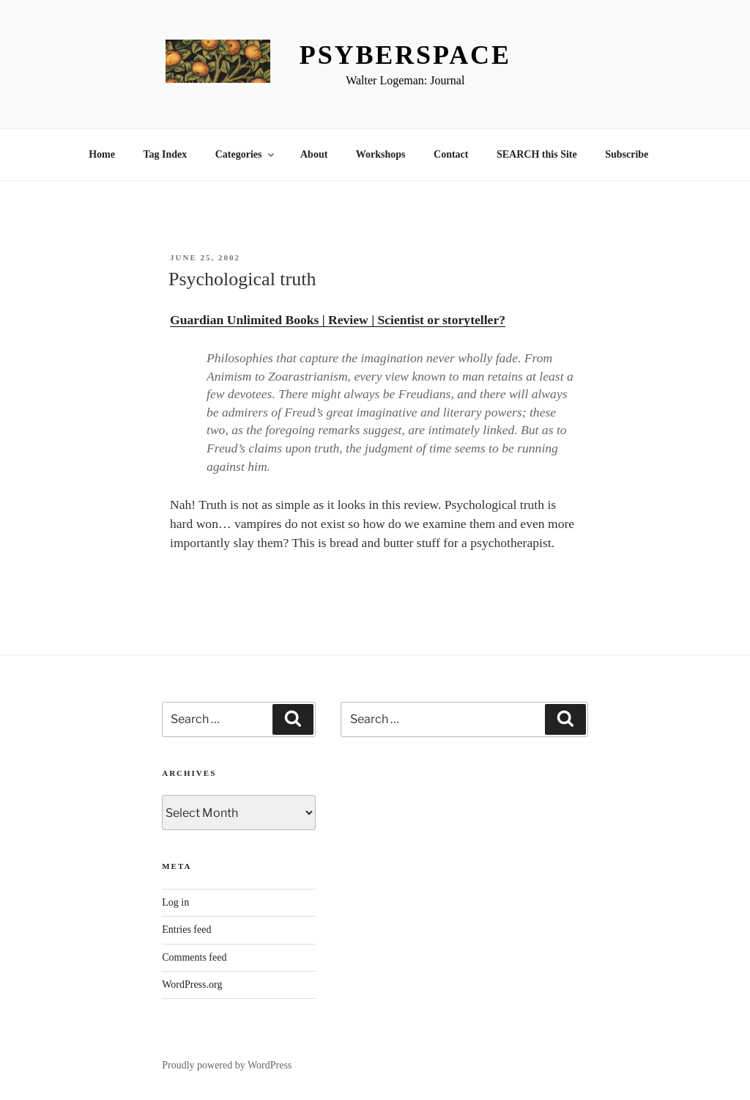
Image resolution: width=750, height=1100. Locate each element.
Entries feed (186, 929)
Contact (451, 154)
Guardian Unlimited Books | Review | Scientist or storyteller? (337, 319)
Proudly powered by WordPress (227, 1065)
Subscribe (626, 154)
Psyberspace (405, 55)
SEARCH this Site (537, 154)
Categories (245, 154)
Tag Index (165, 154)
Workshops (381, 154)
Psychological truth (242, 279)
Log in (175, 902)
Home (102, 154)
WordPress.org (192, 984)
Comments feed (194, 957)
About (313, 154)
